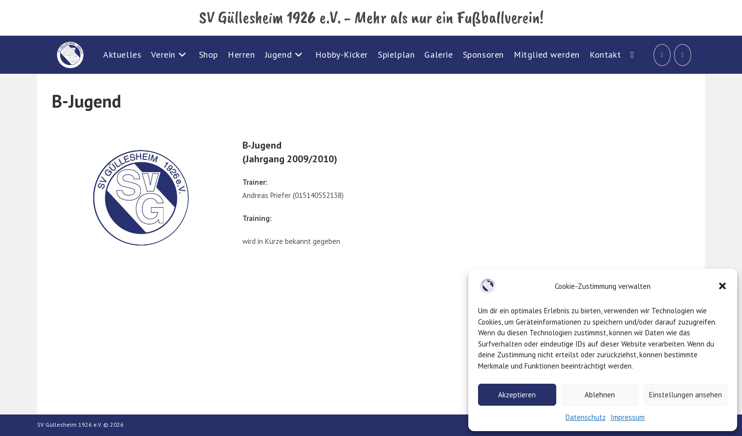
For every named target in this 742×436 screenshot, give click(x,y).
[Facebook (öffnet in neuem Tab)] (662, 55)
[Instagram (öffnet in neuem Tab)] (682, 55)
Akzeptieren (517, 394)
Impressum (628, 417)
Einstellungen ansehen (685, 394)
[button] (722, 286)
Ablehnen (600, 394)
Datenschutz (586, 417)
